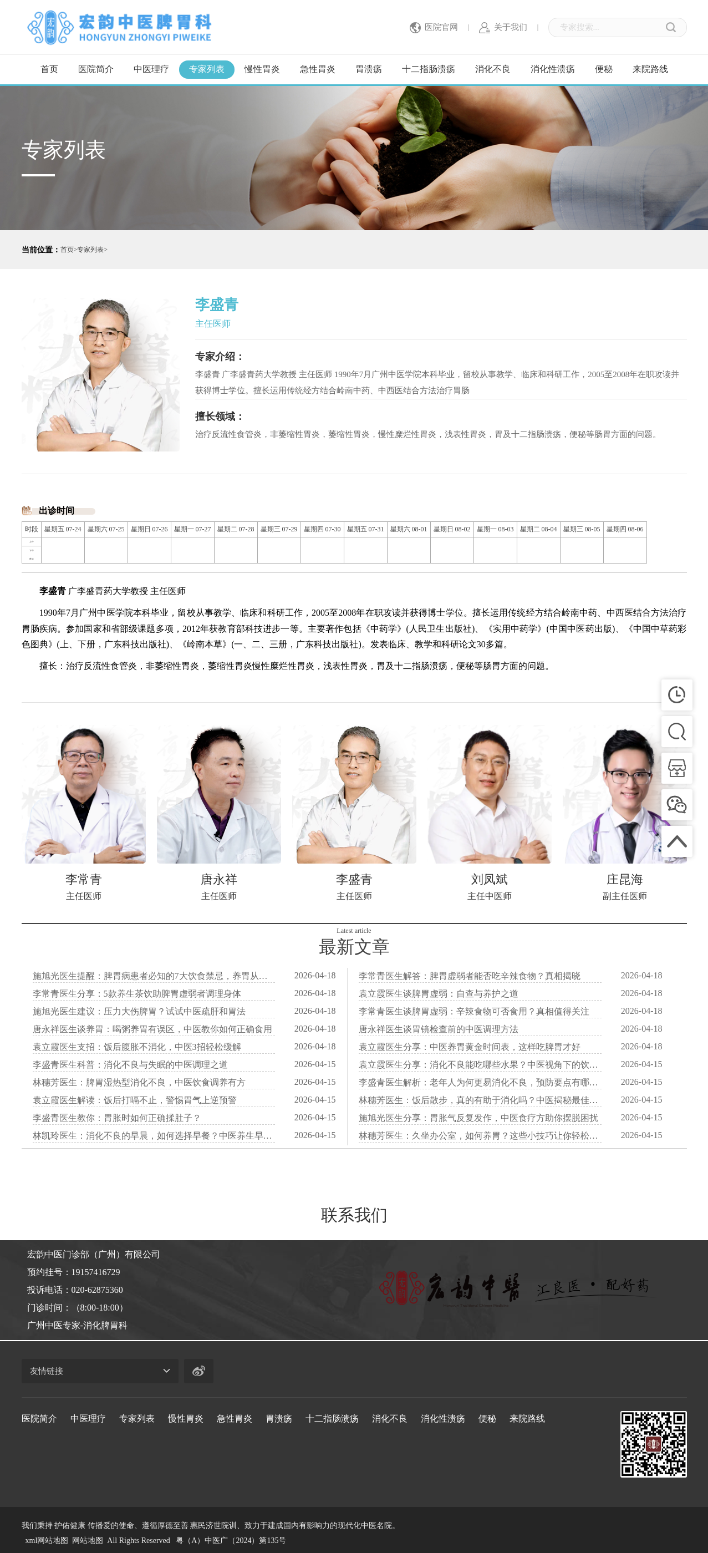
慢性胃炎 (262, 69)
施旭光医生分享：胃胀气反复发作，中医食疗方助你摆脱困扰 (478, 1118)
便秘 (604, 69)
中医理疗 (151, 69)
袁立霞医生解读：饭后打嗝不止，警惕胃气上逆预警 (135, 1100)
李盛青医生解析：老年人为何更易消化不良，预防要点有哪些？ (480, 1082)
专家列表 (207, 69)
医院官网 (434, 27)
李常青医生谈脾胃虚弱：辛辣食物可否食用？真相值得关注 (474, 1011)
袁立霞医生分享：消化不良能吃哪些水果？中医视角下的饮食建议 (480, 1064)
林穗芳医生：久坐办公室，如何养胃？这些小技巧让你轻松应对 (480, 1135)
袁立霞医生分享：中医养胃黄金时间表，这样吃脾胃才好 (469, 1047)
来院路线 (650, 69)
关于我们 (503, 27)
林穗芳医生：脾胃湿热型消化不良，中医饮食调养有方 (139, 1082)
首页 (49, 69)
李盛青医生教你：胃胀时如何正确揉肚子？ (117, 1118)
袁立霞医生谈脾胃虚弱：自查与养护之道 (438, 993)
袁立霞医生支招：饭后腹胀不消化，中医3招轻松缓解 (137, 1047)
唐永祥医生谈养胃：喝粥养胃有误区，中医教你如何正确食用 (152, 1029)
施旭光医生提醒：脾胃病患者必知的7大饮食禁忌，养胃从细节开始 (154, 976)
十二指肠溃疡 (428, 69)
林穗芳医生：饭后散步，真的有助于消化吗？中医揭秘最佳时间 (480, 1100)
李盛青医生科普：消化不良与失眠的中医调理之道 (130, 1064)
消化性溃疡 (553, 69)
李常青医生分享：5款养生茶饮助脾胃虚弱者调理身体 (137, 993)
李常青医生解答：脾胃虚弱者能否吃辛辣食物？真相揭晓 (469, 976)
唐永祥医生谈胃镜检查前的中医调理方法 (438, 1029)
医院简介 (96, 69)
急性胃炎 (317, 69)
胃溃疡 (368, 69)
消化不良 (493, 69)
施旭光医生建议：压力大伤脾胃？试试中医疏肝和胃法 (139, 1011)
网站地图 (87, 1540)
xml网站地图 (47, 1540)
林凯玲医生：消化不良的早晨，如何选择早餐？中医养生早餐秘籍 (154, 1135)
